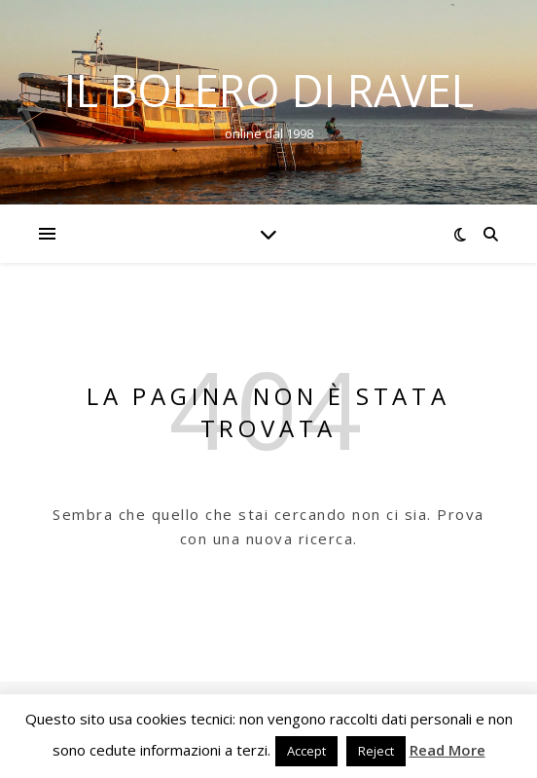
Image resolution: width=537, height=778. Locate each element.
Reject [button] (376, 750)
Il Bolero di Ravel (269, 90)
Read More (447, 749)
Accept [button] (306, 750)
